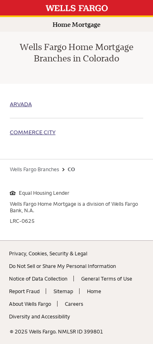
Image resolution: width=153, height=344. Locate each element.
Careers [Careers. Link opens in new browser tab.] (74, 304)
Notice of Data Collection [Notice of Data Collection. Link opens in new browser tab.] (38, 278)
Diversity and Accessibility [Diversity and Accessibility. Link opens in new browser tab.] (39, 316)
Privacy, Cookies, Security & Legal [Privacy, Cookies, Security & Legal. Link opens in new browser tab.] (48, 253)
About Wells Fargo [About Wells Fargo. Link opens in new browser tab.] (30, 304)
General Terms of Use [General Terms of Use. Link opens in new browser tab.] (106, 278)
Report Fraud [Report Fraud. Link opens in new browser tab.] (24, 291)
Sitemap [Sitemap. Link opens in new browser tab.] (63, 291)
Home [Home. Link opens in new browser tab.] (94, 291)
